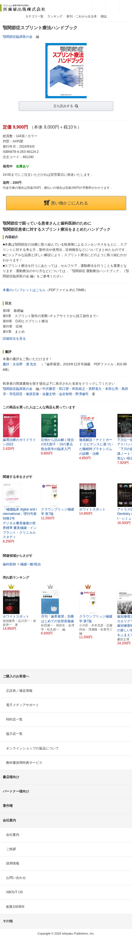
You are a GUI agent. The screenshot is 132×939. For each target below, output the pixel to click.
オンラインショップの (32, 748)
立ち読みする (63, 106)
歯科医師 (9, 564)
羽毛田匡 (16, 394)
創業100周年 (15, 907)
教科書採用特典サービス (24, 763)
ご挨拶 (11, 849)
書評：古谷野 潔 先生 (20, 364)
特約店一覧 (14, 719)
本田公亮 (111, 389)
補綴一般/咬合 (30, 564)
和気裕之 (78, 389)
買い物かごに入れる (66, 203)
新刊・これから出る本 (82, 16)
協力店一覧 (14, 734)
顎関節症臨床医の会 (17, 37)
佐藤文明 (49, 394)
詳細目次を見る (14, 339)
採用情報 (12, 863)
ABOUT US (14, 892)
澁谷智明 (65, 394)
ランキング (54, 16)
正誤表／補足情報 (19, 691)
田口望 (64, 389)
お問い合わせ (16, 878)
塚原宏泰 (32, 394)
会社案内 (12, 835)
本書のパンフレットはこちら (24, 290)
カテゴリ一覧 (34, 16)
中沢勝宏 (49, 389)
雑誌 (104, 16)
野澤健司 (82, 394)
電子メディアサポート (22, 705)
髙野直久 (95, 389)
